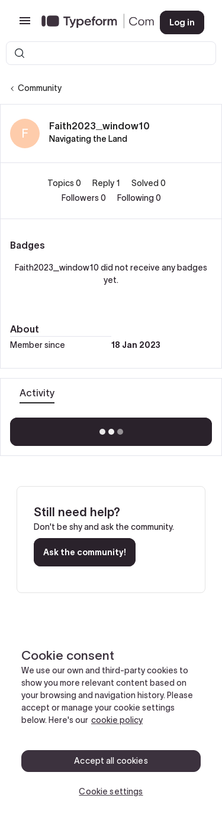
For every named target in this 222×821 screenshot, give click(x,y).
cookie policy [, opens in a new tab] (117, 720)
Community (40, 88)
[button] (25, 25)
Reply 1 (107, 183)
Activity (37, 392)
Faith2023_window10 (99, 125)
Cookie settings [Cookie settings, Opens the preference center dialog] (111, 791)
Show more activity (111, 428)
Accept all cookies (111, 760)
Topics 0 (65, 183)
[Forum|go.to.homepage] (91, 22)
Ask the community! (84, 552)
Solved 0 (148, 183)
